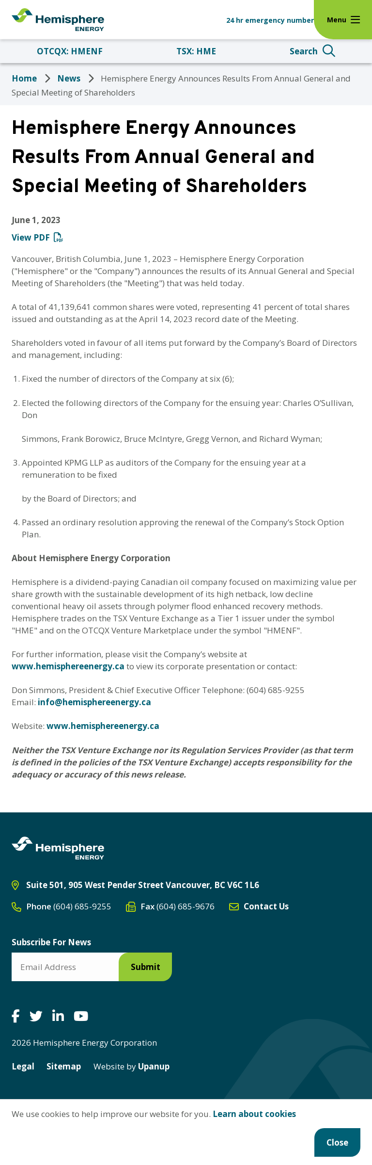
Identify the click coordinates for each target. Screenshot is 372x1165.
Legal (23, 1066)
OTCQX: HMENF (70, 51)
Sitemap (63, 1066)
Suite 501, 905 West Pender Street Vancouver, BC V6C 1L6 (142, 884)
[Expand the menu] (343, 19)
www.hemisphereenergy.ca (68, 666)
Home (24, 78)
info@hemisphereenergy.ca (94, 702)
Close (337, 1142)
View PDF (31, 237)
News (68, 78)
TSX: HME (196, 51)
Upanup (131, 1066)
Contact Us (266, 906)
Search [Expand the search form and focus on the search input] (304, 51)
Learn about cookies (254, 1113)
